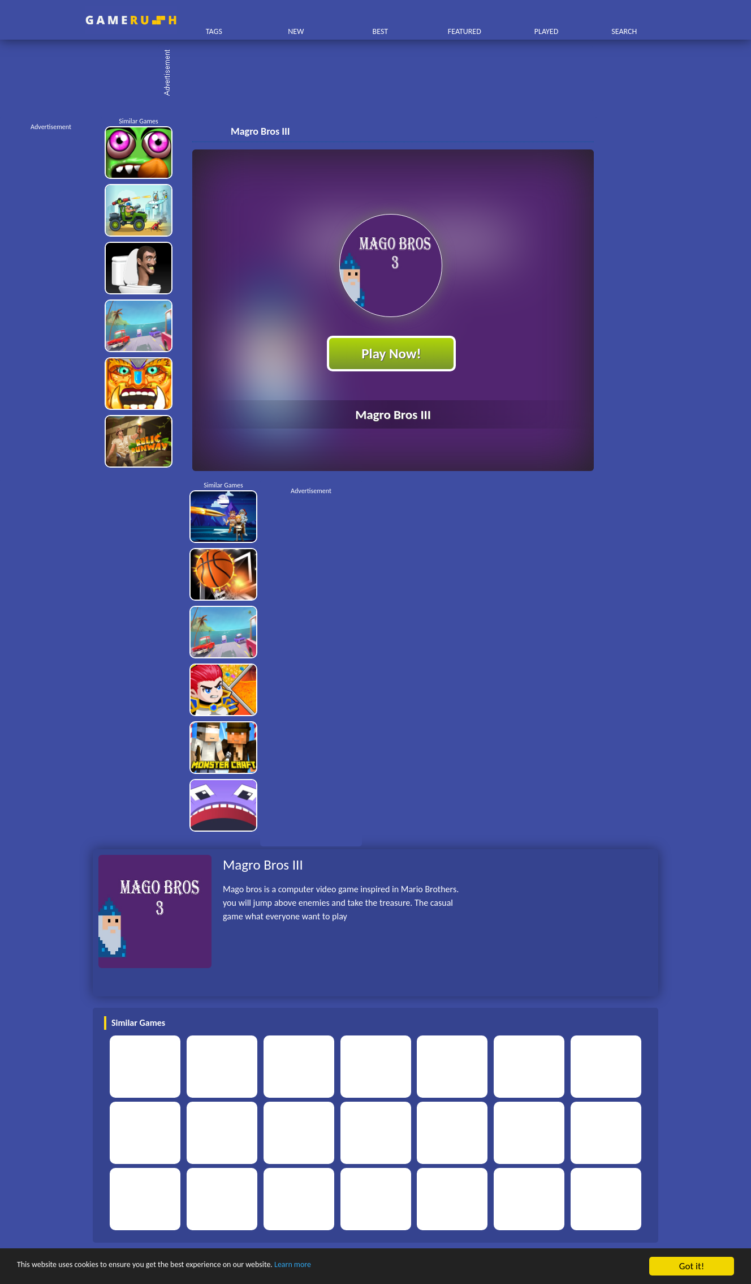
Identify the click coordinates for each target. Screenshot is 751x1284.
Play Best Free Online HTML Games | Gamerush (131, 20)
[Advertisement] (381, 73)
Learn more (353, 1267)
